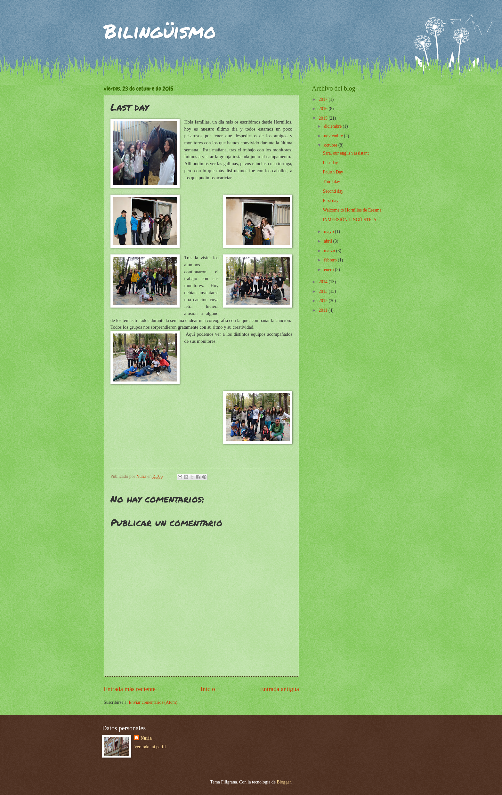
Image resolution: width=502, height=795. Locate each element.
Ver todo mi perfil (150, 746)
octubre (331, 145)
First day (330, 200)
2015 (323, 118)
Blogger (284, 782)
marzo (330, 250)
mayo (329, 231)
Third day (331, 181)
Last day (330, 162)
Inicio (208, 689)
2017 (323, 99)
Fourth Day (333, 172)
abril (328, 241)
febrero (331, 260)
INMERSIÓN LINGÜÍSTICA (349, 219)
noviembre (334, 135)
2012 (323, 300)
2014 (323, 281)
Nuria (146, 738)
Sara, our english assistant (345, 153)
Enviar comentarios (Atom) (153, 702)
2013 (323, 291)
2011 (323, 310)
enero (329, 269)
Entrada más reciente (130, 689)
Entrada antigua (279, 689)
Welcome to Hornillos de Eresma (352, 210)
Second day (333, 191)
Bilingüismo (160, 30)
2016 (323, 108)
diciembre (333, 126)
